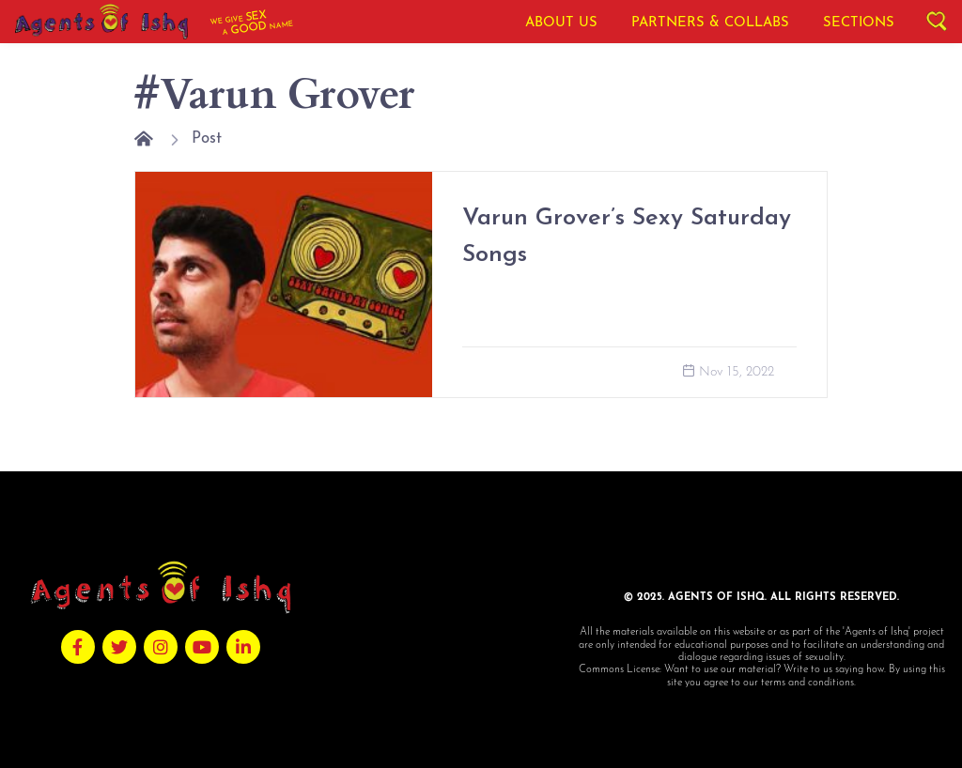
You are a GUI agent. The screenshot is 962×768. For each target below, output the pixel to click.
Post (207, 138)
